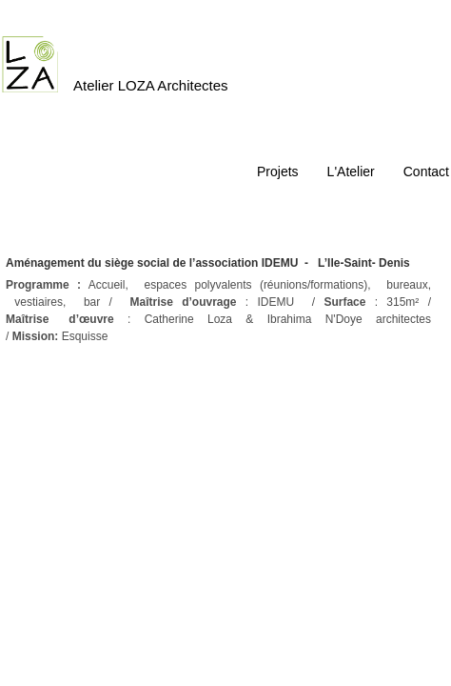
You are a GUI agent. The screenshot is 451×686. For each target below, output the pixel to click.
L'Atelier (351, 171)
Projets (278, 171)
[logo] (122, 52)
